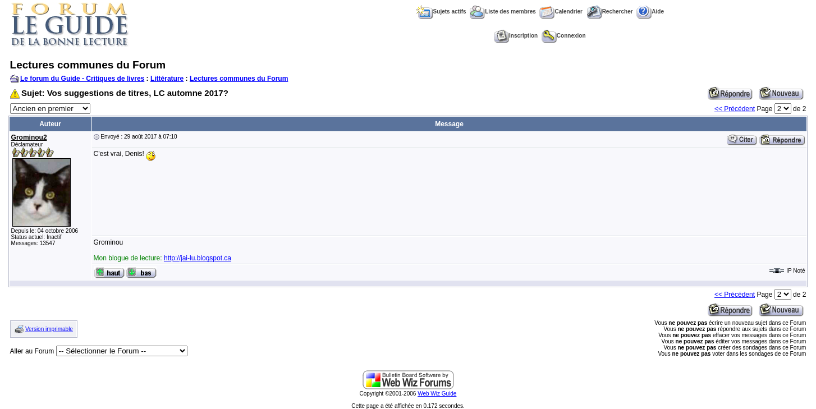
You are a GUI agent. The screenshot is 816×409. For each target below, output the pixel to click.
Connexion (564, 36)
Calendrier (560, 11)
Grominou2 (29, 137)
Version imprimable (49, 329)
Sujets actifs (441, 11)
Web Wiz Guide (437, 393)
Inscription (516, 36)
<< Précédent (734, 109)
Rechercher (609, 11)
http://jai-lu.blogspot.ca (197, 258)
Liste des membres (503, 11)
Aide (650, 11)
